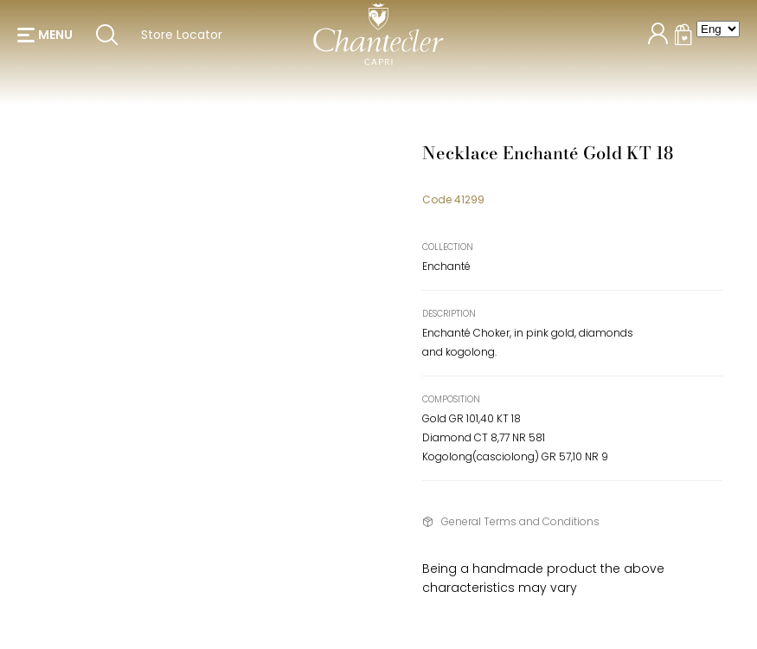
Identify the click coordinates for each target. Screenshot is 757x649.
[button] (45, 43)
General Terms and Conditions (520, 521)
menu (55, 43)
